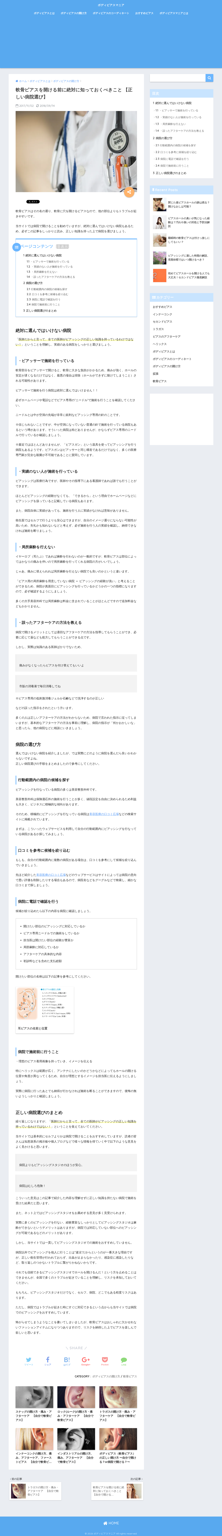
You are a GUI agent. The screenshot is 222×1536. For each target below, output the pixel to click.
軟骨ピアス (130, 1374)
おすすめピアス (144, 13)
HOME (111, 1522)
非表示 (62, 247)
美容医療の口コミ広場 (104, 814)
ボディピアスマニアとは (174, 13)
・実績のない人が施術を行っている (50, 266)
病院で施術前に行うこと (43, 304)
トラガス (159, 329)
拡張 (156, 375)
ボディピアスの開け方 (74, 13)
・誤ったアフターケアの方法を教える (51, 277)
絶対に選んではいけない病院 (42, 255)
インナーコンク (163, 314)
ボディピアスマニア (111, 4)
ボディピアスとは (44, 13)
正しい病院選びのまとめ (40, 311)
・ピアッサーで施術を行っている (48, 261)
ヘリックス (160, 344)
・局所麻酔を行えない (42, 271)
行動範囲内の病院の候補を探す (47, 289)
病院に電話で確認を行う (44, 299)
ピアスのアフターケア (167, 337)
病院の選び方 (33, 283)
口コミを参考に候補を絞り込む (47, 294)
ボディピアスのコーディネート (111, 13)
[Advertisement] (111, 43)
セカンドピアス (163, 322)
